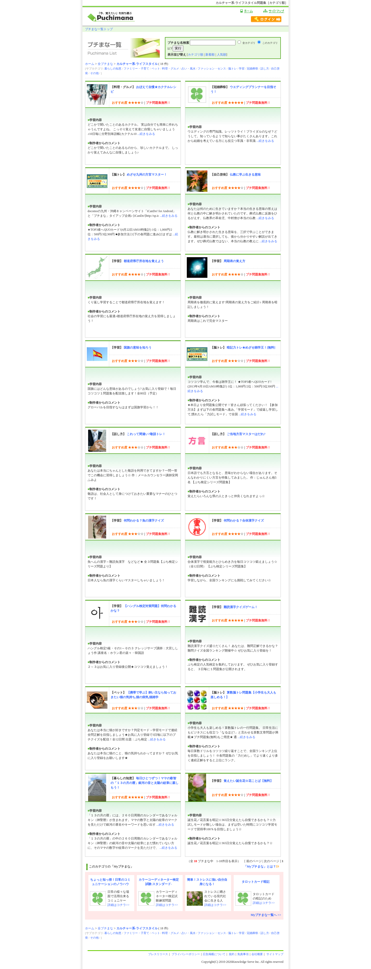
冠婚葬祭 (252, 68)
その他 (94, 73)
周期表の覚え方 (234, 261)
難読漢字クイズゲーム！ (241, 607)
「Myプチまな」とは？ (261, 866)
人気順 (221, 54)
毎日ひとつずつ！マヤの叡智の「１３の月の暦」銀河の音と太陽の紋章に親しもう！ (145, 782)
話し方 (264, 68)
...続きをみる (146, 134)
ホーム (89, 64)
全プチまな (105, 64)
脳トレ (232, 68)
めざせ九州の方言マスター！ (147, 174)
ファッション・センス (212, 68)
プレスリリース (158, 954)
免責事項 (243, 954)
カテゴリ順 (195, 54)
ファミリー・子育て (136, 68)
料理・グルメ (170, 68)
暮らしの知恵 (112, 68)
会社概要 (257, 954)
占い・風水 (188, 68)
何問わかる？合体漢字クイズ (244, 520)
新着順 (210, 54)
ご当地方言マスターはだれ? (246, 434)
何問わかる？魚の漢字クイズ (144, 520)
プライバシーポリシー (185, 954)
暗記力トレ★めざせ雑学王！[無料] (251, 347)
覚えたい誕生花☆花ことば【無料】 (248, 781)
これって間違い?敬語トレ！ (146, 434)
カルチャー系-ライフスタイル (137, 64)
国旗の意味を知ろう (137, 347)
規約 (231, 954)
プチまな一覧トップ (99, 29)
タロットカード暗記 (255, 882)
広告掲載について (214, 954)
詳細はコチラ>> (118, 905)
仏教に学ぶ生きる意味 (245, 174)
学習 (241, 68)
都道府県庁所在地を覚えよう (144, 261)
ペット (155, 68)
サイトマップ (274, 954)
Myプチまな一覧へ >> (266, 915)
